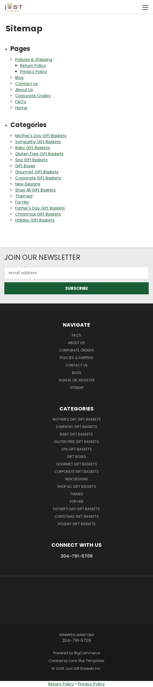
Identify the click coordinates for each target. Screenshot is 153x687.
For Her (22, 202)
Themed (23, 196)
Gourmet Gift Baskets (37, 172)
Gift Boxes (25, 166)
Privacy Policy (33, 71)
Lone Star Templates (86, 660)
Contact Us (26, 84)
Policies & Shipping (33, 59)
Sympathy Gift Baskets (38, 142)
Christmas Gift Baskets (38, 214)
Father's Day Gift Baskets (40, 208)
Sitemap (77, 387)
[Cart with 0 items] (133, 7)
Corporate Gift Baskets (38, 178)
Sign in (65, 380)
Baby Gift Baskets (32, 148)
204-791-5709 (77, 556)
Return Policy (33, 65)
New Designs (27, 184)
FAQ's (20, 102)
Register (87, 380)
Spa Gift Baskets (31, 160)
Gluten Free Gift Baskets (39, 154)
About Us (24, 90)
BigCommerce (87, 652)
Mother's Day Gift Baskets (40, 136)
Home (21, 108)
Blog (19, 77)
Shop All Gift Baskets (35, 190)
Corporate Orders (33, 96)
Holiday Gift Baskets (35, 220)
